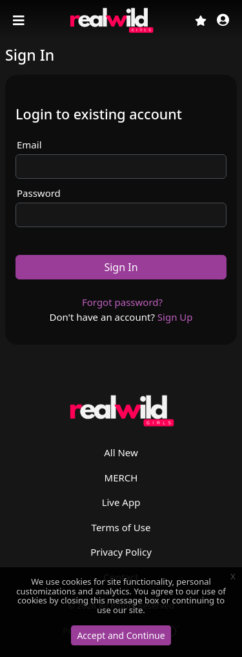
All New (121, 452)
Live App (121, 502)
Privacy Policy (121, 551)
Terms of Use (121, 527)
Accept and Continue (121, 635)
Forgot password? (122, 302)
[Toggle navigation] (20, 21)
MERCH (121, 477)
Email (29, 144)
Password (39, 193)
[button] (223, 21)
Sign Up (175, 316)
